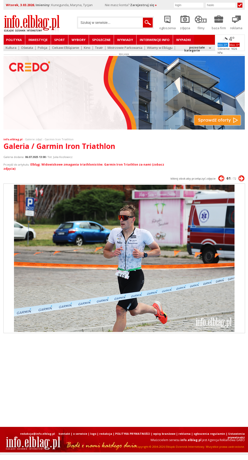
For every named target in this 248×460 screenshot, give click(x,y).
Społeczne (101, 40)
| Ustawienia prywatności (235, 435)
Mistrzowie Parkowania (125, 48)
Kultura (11, 48)
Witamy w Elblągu (160, 48)
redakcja (105, 433)
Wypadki (183, 40)
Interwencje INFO (155, 40)
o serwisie (80, 433)
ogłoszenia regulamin (209, 433)
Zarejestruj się (143, 5)
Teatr (99, 48)
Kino (87, 48)
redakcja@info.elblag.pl (37, 433)
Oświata (27, 48)
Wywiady (125, 40)
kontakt (64, 433)
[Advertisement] (124, 380)
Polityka (14, 40)
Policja (42, 48)
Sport (59, 40)
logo (93, 433)
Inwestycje (38, 40)
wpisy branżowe (164, 433)
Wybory (79, 40)
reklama (184, 433)
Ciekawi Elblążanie (65, 48)
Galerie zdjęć (33, 139)
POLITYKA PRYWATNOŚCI (132, 433)
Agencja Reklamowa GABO (226, 440)
